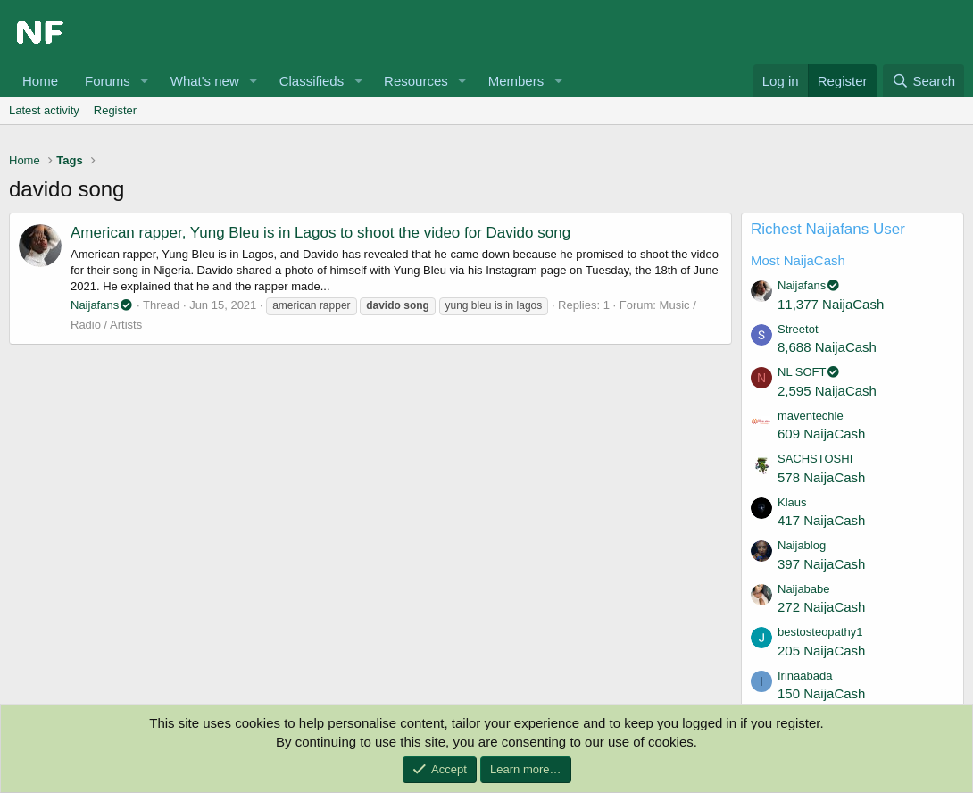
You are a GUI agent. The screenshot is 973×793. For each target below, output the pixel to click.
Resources (416, 80)
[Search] (923, 80)
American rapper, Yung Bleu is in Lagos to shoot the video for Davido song (320, 232)
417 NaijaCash (821, 520)
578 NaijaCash (821, 477)
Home (40, 80)
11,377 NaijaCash (831, 304)
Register (115, 110)
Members (516, 80)
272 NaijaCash (821, 606)
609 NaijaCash (821, 433)
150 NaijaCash (821, 693)
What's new (204, 80)
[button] (144, 80)
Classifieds (312, 80)
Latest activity (44, 110)
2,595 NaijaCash (827, 390)
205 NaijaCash (821, 650)
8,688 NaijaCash (827, 347)
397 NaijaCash (821, 564)
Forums (107, 80)
